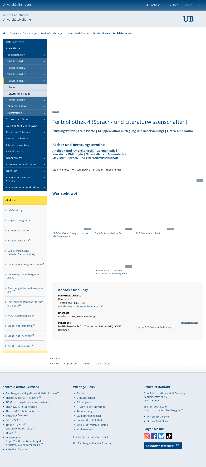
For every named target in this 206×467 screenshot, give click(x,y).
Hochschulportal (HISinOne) (22, 397)
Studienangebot (86, 429)
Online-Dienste (15, 425)
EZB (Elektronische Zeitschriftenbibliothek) (21, 252)
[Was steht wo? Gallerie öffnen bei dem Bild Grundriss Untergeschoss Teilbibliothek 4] (71, 215)
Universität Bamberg (17, 4)
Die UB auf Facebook (19, 335)
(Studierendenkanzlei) (19, 428)
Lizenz (86, 363)
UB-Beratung (15, 210)
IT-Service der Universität (91, 406)
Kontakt (54, 363)
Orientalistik (95, 154)
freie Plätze (86, 131)
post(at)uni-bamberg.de (166, 410)
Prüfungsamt (84, 402)
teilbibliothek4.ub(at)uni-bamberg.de (80, 306)
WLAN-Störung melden (20, 315)
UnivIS (9, 433)
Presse (80, 393)
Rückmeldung (85, 411)
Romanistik (115, 154)
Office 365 (12, 420)
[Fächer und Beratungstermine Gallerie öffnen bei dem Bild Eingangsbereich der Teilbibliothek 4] (169, 162)
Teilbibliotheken (101, 33)
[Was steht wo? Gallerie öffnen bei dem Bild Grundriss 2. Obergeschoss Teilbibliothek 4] (113, 252)
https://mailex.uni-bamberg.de (24, 441)
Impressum (70, 363)
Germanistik (106, 150)
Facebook (154, 436)
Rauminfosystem (17, 240)
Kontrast (154, 5)
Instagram (147, 436)
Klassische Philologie (67, 154)
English (188, 5)
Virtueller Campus (16, 449)
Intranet (11, 415)
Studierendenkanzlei (89, 415)
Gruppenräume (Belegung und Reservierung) (131, 131)
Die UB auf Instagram (20, 325)
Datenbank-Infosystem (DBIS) (24, 264)
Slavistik (58, 158)
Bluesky (161, 436)
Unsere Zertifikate (157, 421)
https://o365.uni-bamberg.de (23, 444)
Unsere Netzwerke (158, 416)
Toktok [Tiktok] (169, 436)
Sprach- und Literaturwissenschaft (93, 158)
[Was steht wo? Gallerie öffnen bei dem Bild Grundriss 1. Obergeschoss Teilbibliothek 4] (154, 215)
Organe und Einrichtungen (23, 33)
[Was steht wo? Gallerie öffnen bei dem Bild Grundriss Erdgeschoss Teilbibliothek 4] (113, 215)
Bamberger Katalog (18, 230)
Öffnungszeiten (63, 131)
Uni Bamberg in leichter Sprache (92, 443)
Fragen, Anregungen (19, 220)
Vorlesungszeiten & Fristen (92, 425)
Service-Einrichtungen (16, 15)
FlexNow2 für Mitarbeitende (22, 411)
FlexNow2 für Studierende (21, 406)
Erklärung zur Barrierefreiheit (90, 437)
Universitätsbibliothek (17, 19)
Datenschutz (103, 363)
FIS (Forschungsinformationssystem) (27, 402)
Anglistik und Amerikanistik (73, 150)
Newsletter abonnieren (160, 445)
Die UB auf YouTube (19, 346)
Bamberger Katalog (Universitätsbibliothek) (31, 393)
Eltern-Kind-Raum (180, 131)
